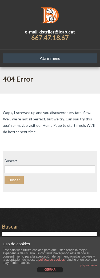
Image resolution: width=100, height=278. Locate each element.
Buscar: (11, 161)
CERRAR (49, 269)
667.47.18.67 (50, 37)
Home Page (52, 125)
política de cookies (51, 260)
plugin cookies (89, 265)
